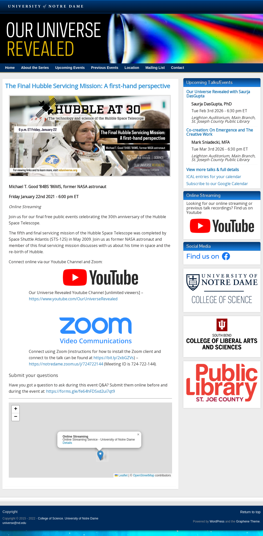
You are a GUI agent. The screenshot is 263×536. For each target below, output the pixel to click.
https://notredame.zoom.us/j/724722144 (66, 364)
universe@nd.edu (14, 523)
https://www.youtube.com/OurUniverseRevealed (73, 299)
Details (67, 443)
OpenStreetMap (143, 475)
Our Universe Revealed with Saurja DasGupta (218, 94)
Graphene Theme (248, 521)
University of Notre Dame (81, 518)
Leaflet (121, 475)
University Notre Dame (45, 6)
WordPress (217, 521)
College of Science (50, 518)
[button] (100, 455)
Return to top (250, 512)
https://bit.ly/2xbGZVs (113, 357)
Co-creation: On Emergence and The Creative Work (219, 132)
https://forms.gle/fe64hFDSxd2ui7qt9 (80, 391)
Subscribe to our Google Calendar (217, 183)
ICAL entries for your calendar (213, 176)
